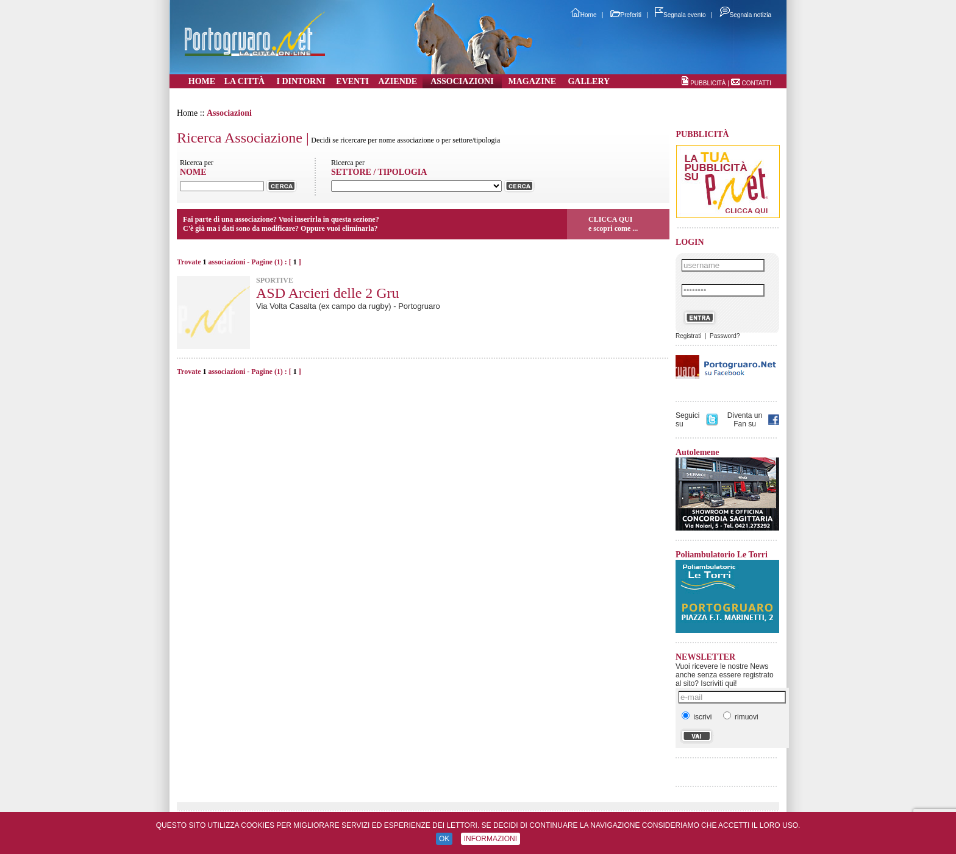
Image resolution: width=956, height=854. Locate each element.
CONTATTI (756, 83)
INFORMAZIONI (490, 839)
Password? (725, 336)
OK (444, 839)
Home (584, 15)
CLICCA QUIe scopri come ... (613, 224)
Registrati (688, 336)
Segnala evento (680, 15)
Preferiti (625, 15)
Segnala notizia (745, 15)
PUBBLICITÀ (708, 83)
